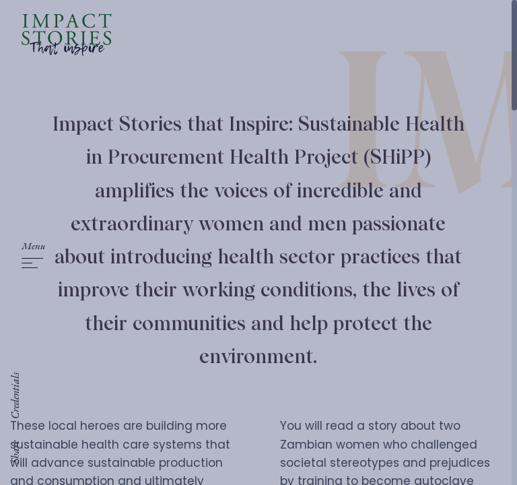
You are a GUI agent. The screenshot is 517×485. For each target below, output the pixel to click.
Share (15, 452)
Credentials (15, 396)
